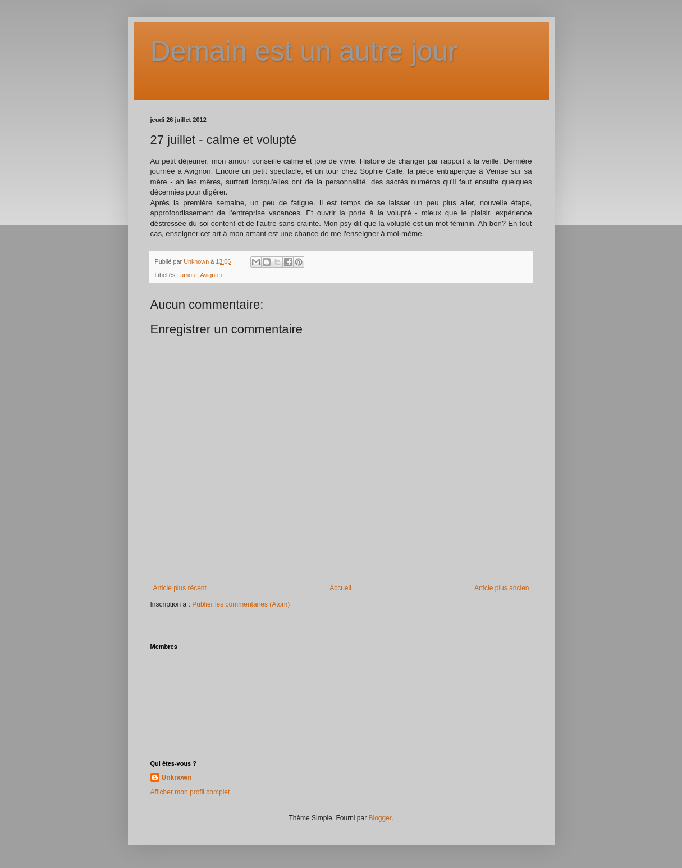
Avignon (211, 275)
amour (188, 275)
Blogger (380, 818)
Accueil (340, 588)
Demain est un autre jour (304, 51)
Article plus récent (180, 588)
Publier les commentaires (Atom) (241, 604)
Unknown (177, 777)
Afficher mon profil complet (190, 792)
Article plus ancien (501, 588)
